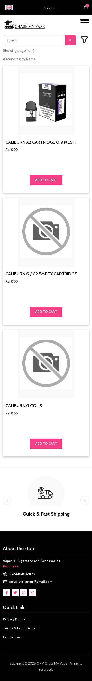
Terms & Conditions (19, 628)
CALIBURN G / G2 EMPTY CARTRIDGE (41, 274)
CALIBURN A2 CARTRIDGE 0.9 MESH (40, 142)
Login (48, 7)
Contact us (12, 637)
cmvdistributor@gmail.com (30, 582)
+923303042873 (22, 574)
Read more (11, 566)
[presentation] (7, 500)
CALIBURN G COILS (23, 405)
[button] (23, 59)
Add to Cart (46, 180)
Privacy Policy (14, 619)
